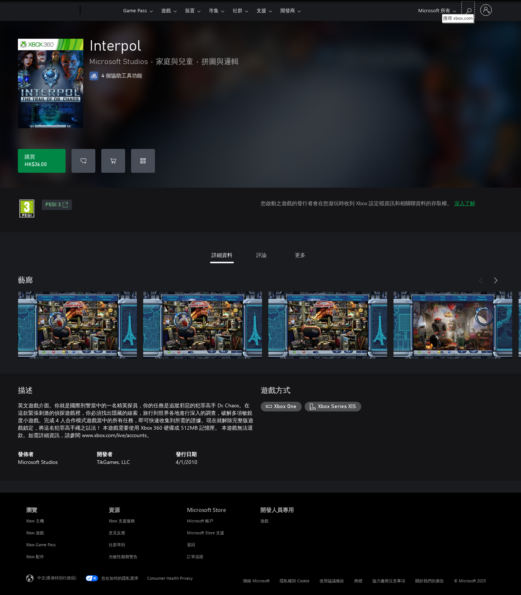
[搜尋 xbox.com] (468, 9)
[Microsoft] (51, 10)
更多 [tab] (300, 254)
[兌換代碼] (143, 161)
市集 (214, 10)
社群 (237, 10)
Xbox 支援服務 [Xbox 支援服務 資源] (122, 520)
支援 (261, 10)
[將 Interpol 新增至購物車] (113, 161)
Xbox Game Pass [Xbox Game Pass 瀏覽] (41, 544)
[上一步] (480, 280)
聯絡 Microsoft (256, 580)
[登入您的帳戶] (486, 10)
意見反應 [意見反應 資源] (117, 532)
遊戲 (166, 10)
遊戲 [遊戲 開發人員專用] (264, 520)
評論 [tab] (261, 254)
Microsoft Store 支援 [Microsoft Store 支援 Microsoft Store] (205, 532)
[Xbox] (101, 10)
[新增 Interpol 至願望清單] (83, 161)
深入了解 (464, 203)
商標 (358, 580)
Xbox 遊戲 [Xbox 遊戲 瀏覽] (35, 532)
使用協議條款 (332, 580)
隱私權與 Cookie (294, 580)
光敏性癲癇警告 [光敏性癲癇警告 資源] (123, 556)
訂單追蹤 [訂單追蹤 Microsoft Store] (195, 556)
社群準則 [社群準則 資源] (117, 544)
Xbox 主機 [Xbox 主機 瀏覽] (35, 520)
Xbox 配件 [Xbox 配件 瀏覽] (35, 556)
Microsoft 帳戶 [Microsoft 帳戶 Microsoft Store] (200, 520)
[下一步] (495, 280)
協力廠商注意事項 (388, 580)
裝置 (190, 10)
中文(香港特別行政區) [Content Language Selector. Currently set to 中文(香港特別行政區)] (56, 577)
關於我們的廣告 (429, 580)
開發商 (287, 10)
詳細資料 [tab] (222, 254)
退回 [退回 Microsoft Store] (191, 544)
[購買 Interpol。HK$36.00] (42, 161)
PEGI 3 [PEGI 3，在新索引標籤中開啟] (56, 205)
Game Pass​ (135, 10)
